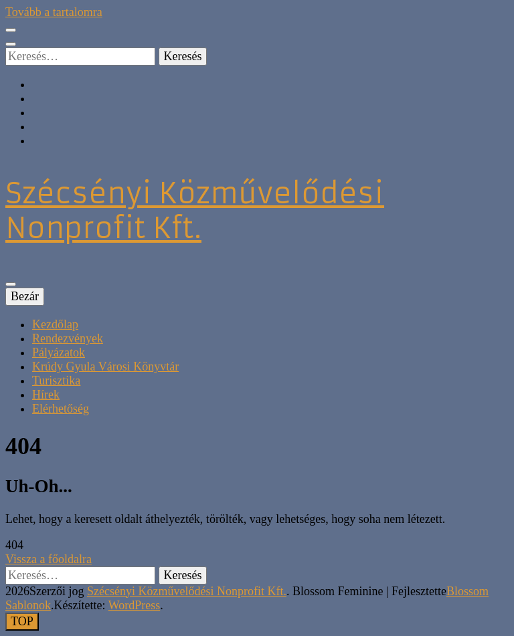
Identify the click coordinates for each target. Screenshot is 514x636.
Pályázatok (58, 352)
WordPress (134, 605)
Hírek (46, 394)
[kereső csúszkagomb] (10, 44)
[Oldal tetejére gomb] (22, 622)
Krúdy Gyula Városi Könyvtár (105, 366)
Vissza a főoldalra (48, 559)
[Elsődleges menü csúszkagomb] (10, 284)
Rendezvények (67, 338)
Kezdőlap (55, 324)
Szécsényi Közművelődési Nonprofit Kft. (194, 210)
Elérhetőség (60, 408)
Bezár (25, 296)
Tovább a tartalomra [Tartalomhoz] (53, 12)
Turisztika (56, 380)
